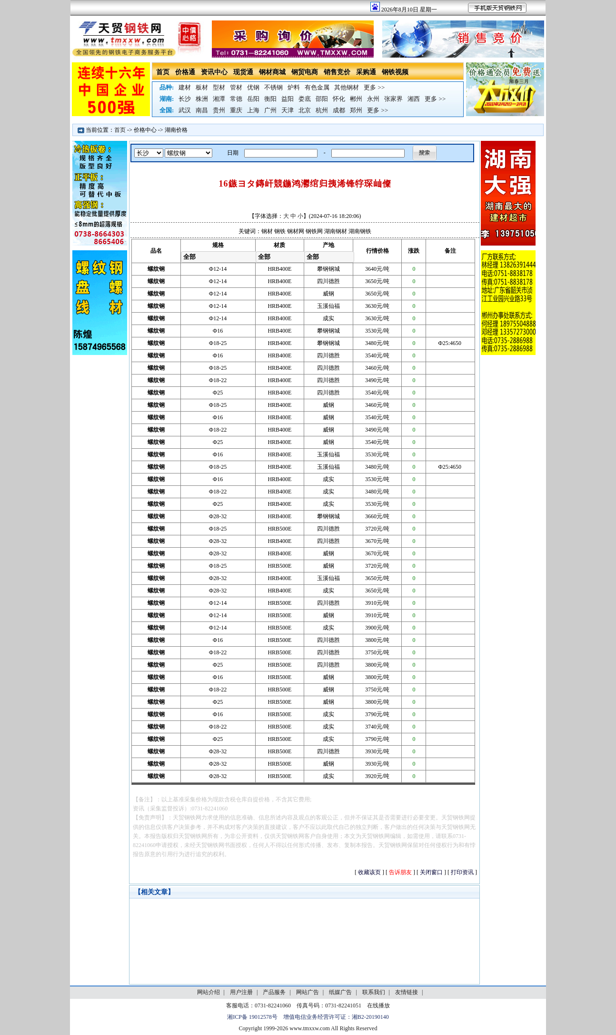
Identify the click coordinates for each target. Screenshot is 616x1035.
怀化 (339, 98)
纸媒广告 (340, 992)
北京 (304, 110)
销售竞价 (337, 72)
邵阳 (322, 98)
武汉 (185, 110)
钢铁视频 (395, 72)
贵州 (219, 110)
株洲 (202, 98)
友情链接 (406, 992)
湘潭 (219, 98)
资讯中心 (214, 72)
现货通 (243, 72)
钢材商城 (272, 72)
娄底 (304, 98)
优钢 (253, 87)
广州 (270, 110)
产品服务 (274, 992)
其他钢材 (346, 87)
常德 (236, 98)
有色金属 (317, 87)
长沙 (185, 98)
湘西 (413, 98)
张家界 (393, 98)
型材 (219, 87)
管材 (236, 87)
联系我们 (373, 992)
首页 (162, 72)
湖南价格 (176, 130)
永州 (373, 98)
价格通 (185, 72)
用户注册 (241, 992)
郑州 (356, 110)
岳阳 (253, 98)
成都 (339, 110)
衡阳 (270, 98)
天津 (287, 110)
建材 (185, 87)
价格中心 (145, 130)
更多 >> (374, 87)
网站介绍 (208, 992)
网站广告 (307, 992)
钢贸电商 (304, 72)
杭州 (322, 110)
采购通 (366, 72)
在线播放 (378, 1005)
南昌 (202, 110)
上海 (253, 110)
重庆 (236, 110)
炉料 (294, 87)
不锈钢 (273, 87)
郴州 (356, 98)
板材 (202, 87)
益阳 (287, 98)
